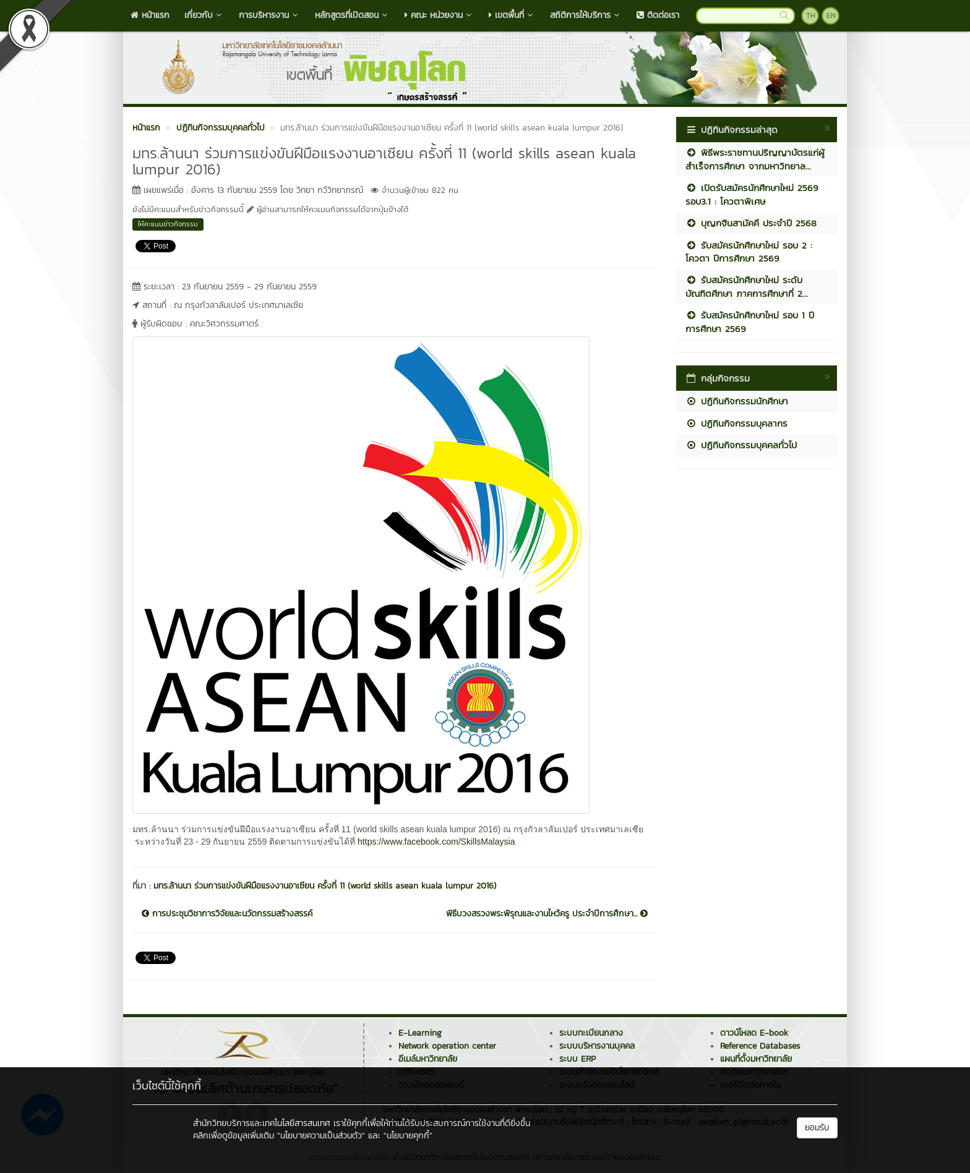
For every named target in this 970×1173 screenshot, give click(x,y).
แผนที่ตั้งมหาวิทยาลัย (756, 1058)
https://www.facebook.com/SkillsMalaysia (435, 842)
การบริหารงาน (269, 15)
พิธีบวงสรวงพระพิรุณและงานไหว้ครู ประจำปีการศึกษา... (547, 914)
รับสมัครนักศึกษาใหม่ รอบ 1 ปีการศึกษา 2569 (749, 321)
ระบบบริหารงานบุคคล (597, 1045)
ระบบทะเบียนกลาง (591, 1032)
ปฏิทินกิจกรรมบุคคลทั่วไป (741, 445)
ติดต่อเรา (658, 15)
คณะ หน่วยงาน (439, 15)
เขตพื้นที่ (512, 15)
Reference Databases (760, 1045)
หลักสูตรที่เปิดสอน (352, 15)
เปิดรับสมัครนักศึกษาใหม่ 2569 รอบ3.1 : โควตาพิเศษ (751, 194)
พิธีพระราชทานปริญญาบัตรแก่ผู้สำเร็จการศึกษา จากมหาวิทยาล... (755, 159)
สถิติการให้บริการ (586, 15)
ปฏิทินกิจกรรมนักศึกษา (736, 401)
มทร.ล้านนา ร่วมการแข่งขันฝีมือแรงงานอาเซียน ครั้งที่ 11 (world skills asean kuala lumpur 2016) (324, 885)
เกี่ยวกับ (204, 15)
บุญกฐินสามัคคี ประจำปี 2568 (751, 223)
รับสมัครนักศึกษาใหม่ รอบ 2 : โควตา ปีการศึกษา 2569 (748, 251)
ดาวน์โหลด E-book (754, 1032)
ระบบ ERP (577, 1058)
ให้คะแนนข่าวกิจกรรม (168, 224)
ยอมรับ (817, 1127)
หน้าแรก (150, 15)
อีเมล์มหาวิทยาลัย (427, 1058)
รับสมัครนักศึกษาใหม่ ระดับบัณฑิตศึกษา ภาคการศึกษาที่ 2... (746, 286)
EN (831, 15)
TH (810, 15)
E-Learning (420, 1032)
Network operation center (447, 1045)
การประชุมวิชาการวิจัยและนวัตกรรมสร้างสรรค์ (227, 914)
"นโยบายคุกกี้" (408, 1135)
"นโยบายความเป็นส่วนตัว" (321, 1135)
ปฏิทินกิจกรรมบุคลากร (736, 423)
